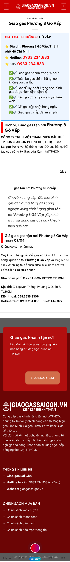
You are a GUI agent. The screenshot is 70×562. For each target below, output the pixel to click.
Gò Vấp (45, 37)
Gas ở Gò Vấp (35, 18)
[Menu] (6, 7)
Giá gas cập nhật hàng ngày (37, 107)
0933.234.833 (30, 63)
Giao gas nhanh (29, 73)
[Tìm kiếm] (64, 7)
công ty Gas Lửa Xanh (28, 151)
